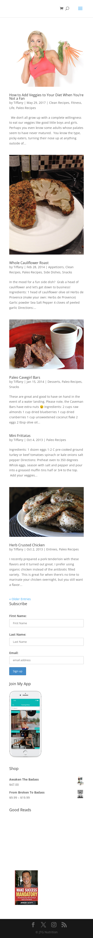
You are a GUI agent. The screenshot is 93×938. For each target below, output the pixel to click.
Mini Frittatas (20, 435)
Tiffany (18, 103)
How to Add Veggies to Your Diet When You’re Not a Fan (46, 97)
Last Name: (17, 634)
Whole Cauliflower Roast (29, 262)
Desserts (54, 382)
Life (11, 108)
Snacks (67, 272)
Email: (13, 653)
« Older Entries (20, 599)
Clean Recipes (59, 103)
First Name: (17, 616)
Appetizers (56, 267)
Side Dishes (52, 272)
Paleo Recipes (26, 108)
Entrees (51, 549)
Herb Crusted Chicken (27, 545)
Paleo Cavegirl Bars (24, 377)
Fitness (76, 103)
